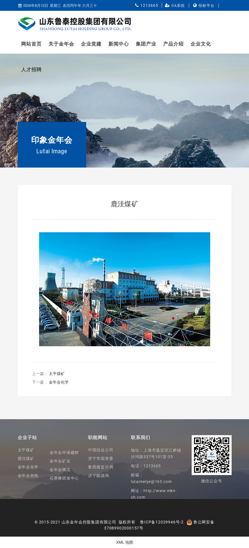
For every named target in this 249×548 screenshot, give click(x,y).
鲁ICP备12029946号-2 (162, 522)
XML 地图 (124, 542)
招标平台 (206, 5)
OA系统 (178, 5)
